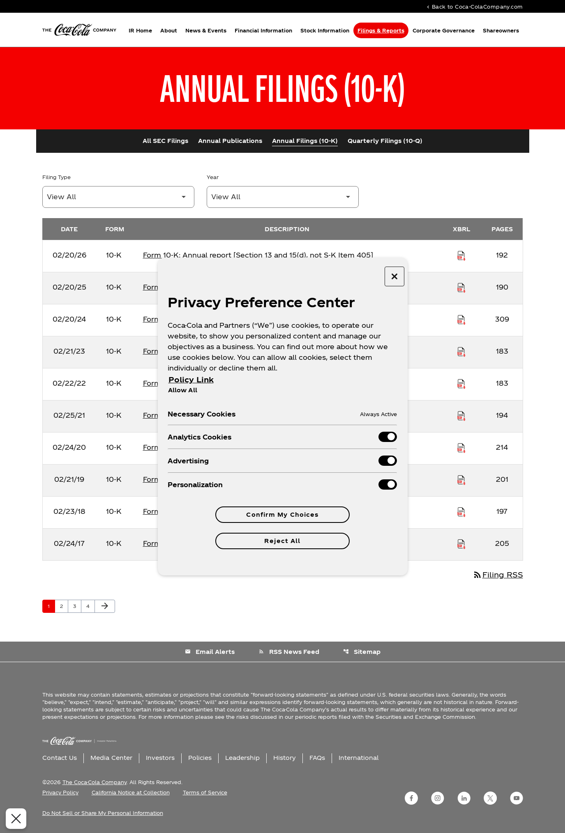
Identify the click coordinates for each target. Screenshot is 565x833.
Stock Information (324, 30)
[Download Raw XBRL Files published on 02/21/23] (461, 351)
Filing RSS (498, 574)
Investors (160, 757)
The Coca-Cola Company (94, 782)
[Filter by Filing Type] (118, 197)
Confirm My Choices (282, 514)
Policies (200, 757)
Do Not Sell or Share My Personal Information (102, 813)
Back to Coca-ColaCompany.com (474, 6)
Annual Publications (230, 140)
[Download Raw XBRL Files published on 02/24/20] (461, 447)
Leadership (242, 757)
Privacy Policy (60, 792)
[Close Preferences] (12, 818)
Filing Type (56, 177)
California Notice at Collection (131, 792)
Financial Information (263, 30)
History (284, 757)
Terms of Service (205, 792)
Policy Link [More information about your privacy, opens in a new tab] (191, 379)
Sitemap (362, 651)
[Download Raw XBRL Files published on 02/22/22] (461, 383)
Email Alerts (210, 651)
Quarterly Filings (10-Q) (385, 140)
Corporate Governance (444, 30)
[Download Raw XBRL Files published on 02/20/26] (461, 255)
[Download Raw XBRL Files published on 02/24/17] (461, 543)
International (358, 757)
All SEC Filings (165, 140)
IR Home (140, 30)
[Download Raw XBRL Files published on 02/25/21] (461, 415)
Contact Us (59, 757)
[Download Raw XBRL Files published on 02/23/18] (461, 511)
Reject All (282, 540)
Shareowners (501, 30)
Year (213, 177)
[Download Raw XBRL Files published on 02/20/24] (461, 319)
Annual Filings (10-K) (305, 140)
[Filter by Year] (283, 197)
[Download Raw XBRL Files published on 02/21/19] (461, 479)
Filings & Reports (380, 30)
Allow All (182, 390)
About (168, 30)
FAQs (317, 757)
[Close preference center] (394, 276)
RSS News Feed (288, 651)
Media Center (111, 757)
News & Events (205, 30)
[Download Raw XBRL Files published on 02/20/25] (461, 287)
